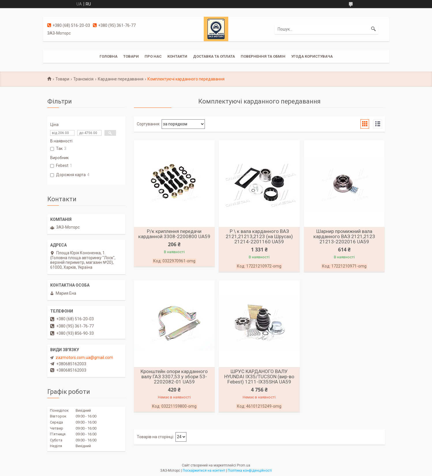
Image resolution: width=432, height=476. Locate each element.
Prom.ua (243, 465)
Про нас (153, 56)
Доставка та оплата (214, 56)
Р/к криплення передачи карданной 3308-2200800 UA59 (174, 234)
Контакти (177, 56)
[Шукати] (373, 29)
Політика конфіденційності (250, 471)
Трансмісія (83, 79)
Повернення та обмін (263, 56)
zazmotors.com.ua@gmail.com (84, 357)
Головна (108, 56)
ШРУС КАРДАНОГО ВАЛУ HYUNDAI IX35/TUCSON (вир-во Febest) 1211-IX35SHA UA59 (259, 376)
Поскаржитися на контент (204, 471)
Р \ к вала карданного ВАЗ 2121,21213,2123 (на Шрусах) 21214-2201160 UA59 (259, 236)
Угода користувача (312, 56)
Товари (131, 56)
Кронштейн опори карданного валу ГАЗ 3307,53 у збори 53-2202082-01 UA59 (174, 376)
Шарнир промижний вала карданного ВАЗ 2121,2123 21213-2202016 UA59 (344, 236)
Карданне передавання (120, 79)
